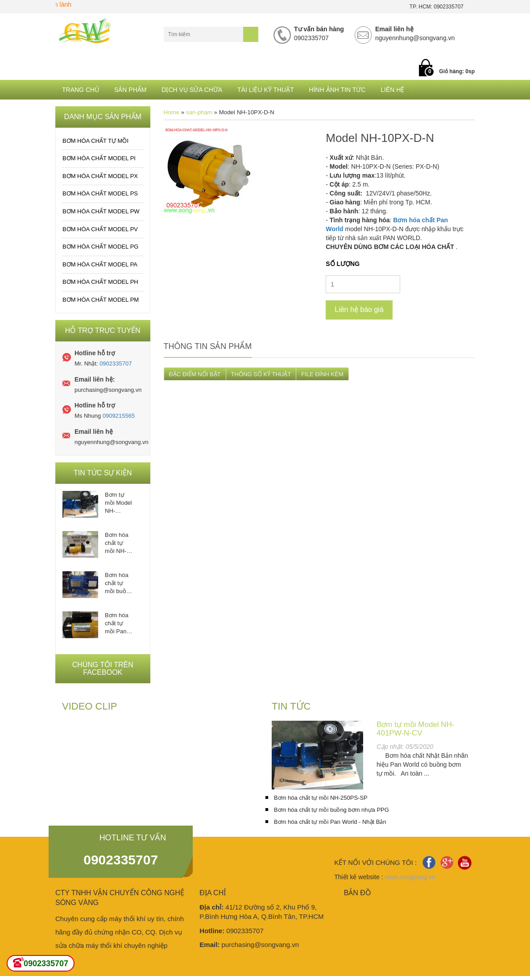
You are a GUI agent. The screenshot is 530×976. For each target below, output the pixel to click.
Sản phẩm (130, 89)
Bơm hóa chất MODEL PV (100, 229)
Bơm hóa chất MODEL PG (100, 246)
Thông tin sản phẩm (208, 346)
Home (171, 112)
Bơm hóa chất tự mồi (95, 140)
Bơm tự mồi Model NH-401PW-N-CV (118, 503)
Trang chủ (80, 89)
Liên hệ (392, 89)
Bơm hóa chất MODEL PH (100, 281)
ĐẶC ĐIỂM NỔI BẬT (195, 374)
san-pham (199, 112)
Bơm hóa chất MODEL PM (100, 299)
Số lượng (343, 263)
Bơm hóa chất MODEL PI (99, 158)
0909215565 (119, 415)
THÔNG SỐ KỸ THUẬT (261, 374)
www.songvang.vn (410, 876)
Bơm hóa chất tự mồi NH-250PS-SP (118, 543)
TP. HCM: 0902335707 (437, 7)
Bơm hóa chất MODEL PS (100, 193)
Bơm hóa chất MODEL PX (100, 176)
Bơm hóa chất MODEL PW (101, 211)
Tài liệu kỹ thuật (265, 89)
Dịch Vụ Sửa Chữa (191, 89)
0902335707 (115, 363)
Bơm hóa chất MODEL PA (99, 264)
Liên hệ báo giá (359, 309)
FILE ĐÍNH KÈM (322, 374)
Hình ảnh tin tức (337, 89)
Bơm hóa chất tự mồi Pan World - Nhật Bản (117, 623)
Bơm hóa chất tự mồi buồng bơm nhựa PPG (118, 583)
